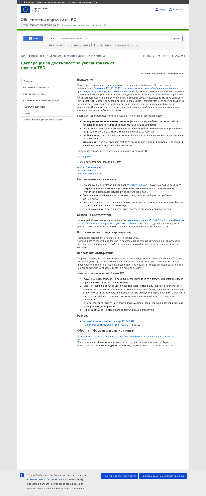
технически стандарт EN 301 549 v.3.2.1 (148, 220)
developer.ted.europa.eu (89, 173)
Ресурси (26, 113)
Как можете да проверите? (82, 2)
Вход (162, 9)
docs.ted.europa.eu (86, 170)
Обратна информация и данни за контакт (42, 120)
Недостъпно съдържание (35, 107)
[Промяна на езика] (176, 9)
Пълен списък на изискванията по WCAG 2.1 (106, 325)
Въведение (29, 81)
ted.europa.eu (84, 156)
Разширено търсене (81, 45)
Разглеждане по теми (124, 45)
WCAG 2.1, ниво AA (137, 185)
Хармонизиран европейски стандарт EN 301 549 (108, 321)
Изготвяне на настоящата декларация (41, 100)
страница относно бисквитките (43, 479)
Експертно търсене (102, 45)
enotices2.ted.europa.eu (89, 167)
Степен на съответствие (34, 94)
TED (23, 56)
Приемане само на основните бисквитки (163, 476)
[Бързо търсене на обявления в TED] (108, 38)
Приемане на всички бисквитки (119, 476)
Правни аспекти (37, 56)
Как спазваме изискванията (36, 87)
